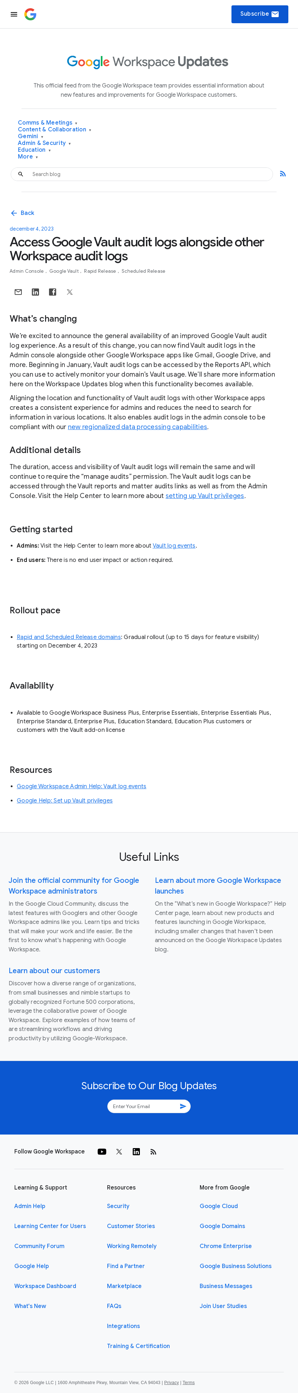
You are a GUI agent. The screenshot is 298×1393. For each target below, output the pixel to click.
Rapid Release (100, 271)
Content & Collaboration (54, 129)
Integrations (123, 1326)
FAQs (114, 1306)
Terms (188, 1382)
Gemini (30, 136)
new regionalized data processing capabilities (137, 427)
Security (118, 1206)
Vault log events (174, 545)
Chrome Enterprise (226, 1246)
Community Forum (39, 1246)
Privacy (171, 1382)
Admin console (27, 271)
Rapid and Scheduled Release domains (69, 637)
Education (34, 150)
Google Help (31, 1266)
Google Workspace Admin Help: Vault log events (81, 786)
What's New (30, 1306)
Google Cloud (219, 1206)
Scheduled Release (143, 271)
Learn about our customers (54, 970)
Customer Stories (131, 1226)
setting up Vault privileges (205, 496)
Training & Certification (138, 1346)
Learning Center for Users (50, 1226)
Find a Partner (126, 1266)
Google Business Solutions (236, 1266)
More (28, 157)
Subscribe (259, 14)
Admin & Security (44, 143)
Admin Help (29, 1206)
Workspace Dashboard (45, 1286)
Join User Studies (223, 1306)
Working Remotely (132, 1246)
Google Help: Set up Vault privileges (65, 800)
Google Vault (64, 271)
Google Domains (222, 1226)
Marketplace (124, 1286)
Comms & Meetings (48, 123)
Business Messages (226, 1286)
